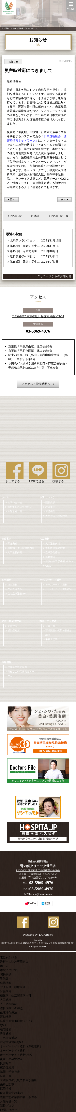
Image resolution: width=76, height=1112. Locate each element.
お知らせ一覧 (59, 215)
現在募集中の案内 (17, 667)
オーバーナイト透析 (50, 579)
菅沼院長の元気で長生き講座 (58, 632)
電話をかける (8, 957)
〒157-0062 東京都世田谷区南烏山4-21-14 (38, 316)
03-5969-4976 (38, 331)
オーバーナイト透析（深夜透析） (21, 1046)
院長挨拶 (50, 502)
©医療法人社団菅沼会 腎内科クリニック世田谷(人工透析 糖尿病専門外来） (38, 943)
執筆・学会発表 (48, 621)
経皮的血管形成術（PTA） (59, 561)
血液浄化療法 (52, 552)
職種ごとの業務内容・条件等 (20, 673)
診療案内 (6, 538)
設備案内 (50, 507)
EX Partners (46, 934)
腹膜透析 (12, 584)
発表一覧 (50, 626)
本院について (47, 497)
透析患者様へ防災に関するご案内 (25, 256)
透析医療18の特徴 (55, 548)
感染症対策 (13, 630)
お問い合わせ (14, 502)
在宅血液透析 (14, 589)
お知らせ (16, 215)
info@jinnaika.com (42, 894)
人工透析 (44, 538)
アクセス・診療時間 (56, 515)
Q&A (48, 565)
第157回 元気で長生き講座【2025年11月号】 (25, 246)
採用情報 (6, 662)
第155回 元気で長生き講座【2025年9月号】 (25, 261)
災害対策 (12, 626)
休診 (36, 215)
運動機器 (50, 556)
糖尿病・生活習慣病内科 (20, 548)
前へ (11, 199)
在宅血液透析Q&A (17, 593)
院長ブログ (7, 1105)
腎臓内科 (12, 543)
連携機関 (50, 511)
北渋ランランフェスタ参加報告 (25, 240)
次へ (64, 199)
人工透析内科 (14, 552)
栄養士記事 (51, 639)
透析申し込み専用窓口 (19, 507)
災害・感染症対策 (11, 621)
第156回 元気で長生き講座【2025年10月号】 (25, 251)
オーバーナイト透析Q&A (59, 589)
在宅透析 (6, 579)
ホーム (5, 497)
